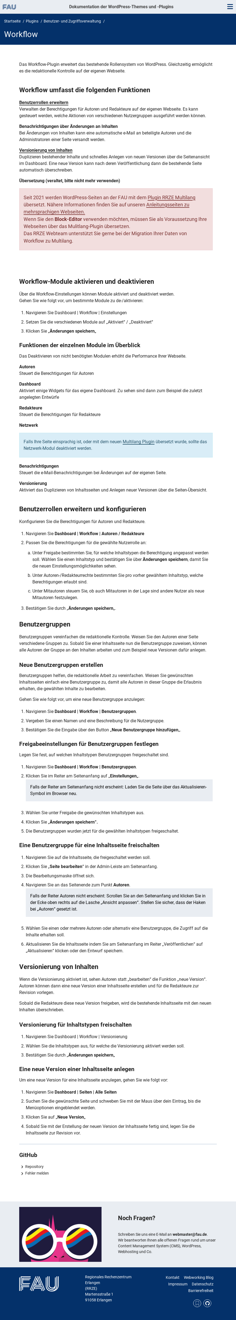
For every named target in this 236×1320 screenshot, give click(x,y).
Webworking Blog (198, 1277)
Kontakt (172, 1277)
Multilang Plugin (138, 441)
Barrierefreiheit (200, 1290)
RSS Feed (197, 1303)
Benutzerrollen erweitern (43, 102)
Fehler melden (37, 1173)
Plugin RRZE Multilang (171, 197)
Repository (34, 1166)
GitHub (207, 1303)
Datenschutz (202, 1284)
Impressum (177, 1284)
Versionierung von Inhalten (45, 150)
